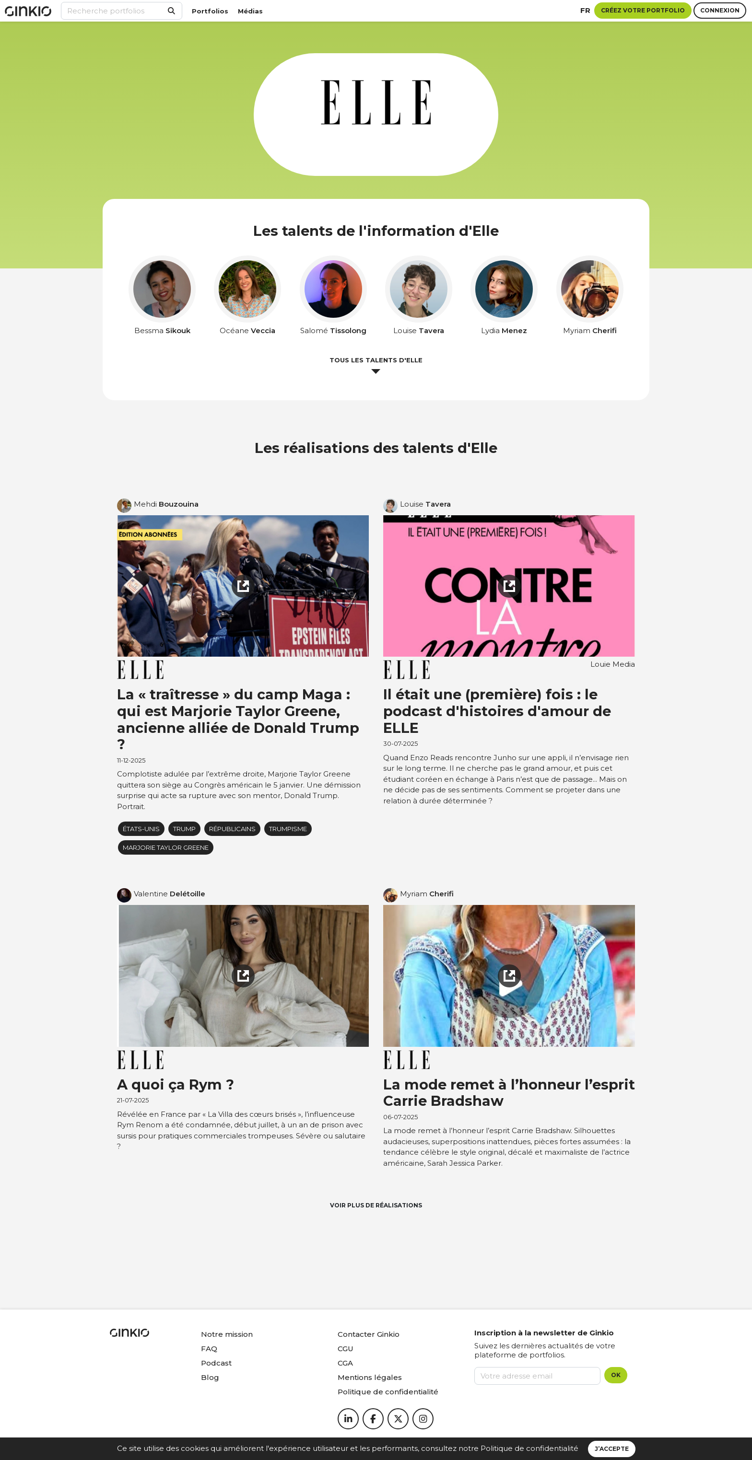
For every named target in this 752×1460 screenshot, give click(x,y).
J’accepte (612, 1448)
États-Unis (141, 829)
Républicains (232, 829)
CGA (345, 1362)
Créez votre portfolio (643, 10)
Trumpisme (288, 829)
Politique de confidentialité (529, 1448)
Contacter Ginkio (369, 1334)
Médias (250, 11)
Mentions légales (370, 1377)
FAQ (209, 1348)
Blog (210, 1377)
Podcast (216, 1362)
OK (616, 1375)
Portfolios (210, 11)
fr (585, 10)
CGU (345, 1348)
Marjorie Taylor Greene (166, 847)
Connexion (720, 10)
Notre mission (227, 1334)
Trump (184, 829)
